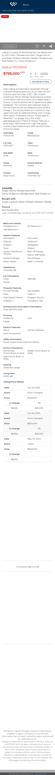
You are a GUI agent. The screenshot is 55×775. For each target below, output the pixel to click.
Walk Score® (33, 567)
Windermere (40, 774)
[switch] (37, 46)
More (26, 5)
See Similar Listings (40, 82)
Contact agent (10, 46)
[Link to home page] (13, 4)
